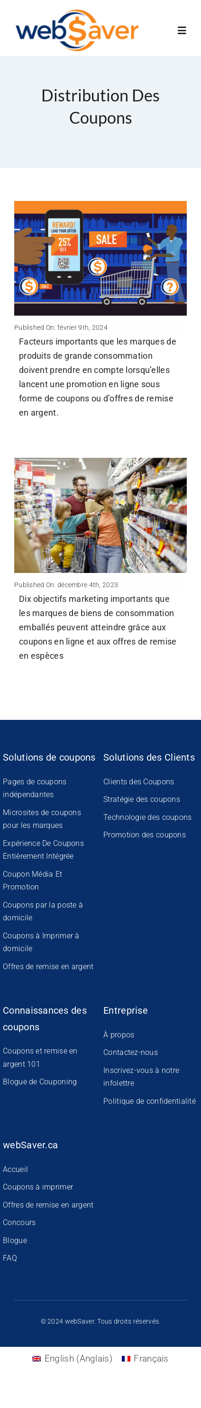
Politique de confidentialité (149, 1101)
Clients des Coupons (138, 781)
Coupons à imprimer (38, 1186)
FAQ (10, 1258)
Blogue (15, 1240)
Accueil (15, 1169)
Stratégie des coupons (141, 799)
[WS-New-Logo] (78, 14)
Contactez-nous (130, 1052)
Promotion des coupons (144, 834)
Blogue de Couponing (40, 1081)
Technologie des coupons (147, 817)
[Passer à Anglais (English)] (72, 1358)
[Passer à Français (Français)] (145, 1358)
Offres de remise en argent (48, 966)
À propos (118, 1034)
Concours (19, 1222)
